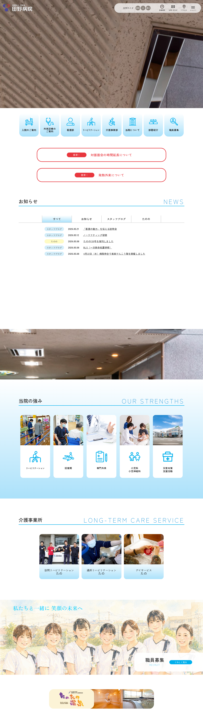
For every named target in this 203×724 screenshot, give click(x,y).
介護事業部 (112, 130)
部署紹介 (153, 130)
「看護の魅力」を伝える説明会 (100, 229)
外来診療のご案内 (50, 130)
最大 (148, 8)
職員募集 (174, 130)
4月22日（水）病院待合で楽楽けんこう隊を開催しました (114, 253)
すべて (57, 219)
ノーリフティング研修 (95, 235)
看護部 (70, 130)
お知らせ (86, 219)
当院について (132, 130)
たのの (146, 219)
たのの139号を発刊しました (98, 241)
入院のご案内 (29, 130)
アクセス (184, 10)
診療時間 (162, 10)
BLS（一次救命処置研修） (97, 247)
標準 (138, 8)
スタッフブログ (116, 219)
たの (59, 555)
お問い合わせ (173, 10)
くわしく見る (181, 662)
